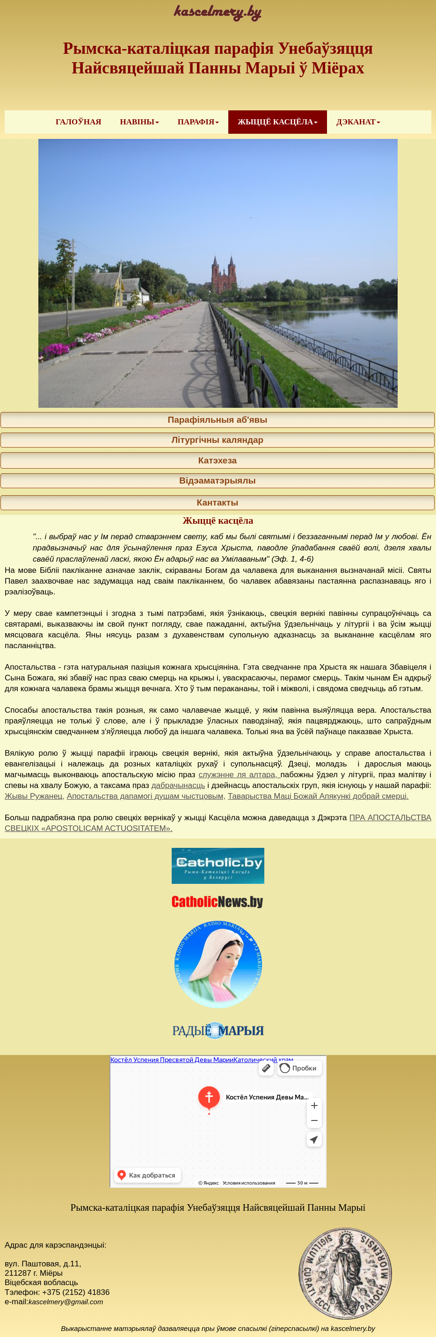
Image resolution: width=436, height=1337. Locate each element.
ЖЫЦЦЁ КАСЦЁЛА (278, 121)
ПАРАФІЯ (198, 121)
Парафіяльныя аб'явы (217, 420)
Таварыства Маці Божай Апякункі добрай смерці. (318, 796)
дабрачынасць (178, 785)
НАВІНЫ (139, 121)
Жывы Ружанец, (35, 796)
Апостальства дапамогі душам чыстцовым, (146, 796)
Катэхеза (217, 460)
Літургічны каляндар (217, 440)
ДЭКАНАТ (358, 121)
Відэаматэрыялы (217, 480)
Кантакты (218, 502)
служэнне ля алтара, (239, 774)
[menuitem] (78, 122)
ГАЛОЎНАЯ (78, 121)
